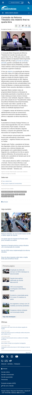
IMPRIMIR (4, 202)
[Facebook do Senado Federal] (3, 356)
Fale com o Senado (7, 386)
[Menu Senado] (3, 3)
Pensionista (4, 379)
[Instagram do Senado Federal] (12, 356)
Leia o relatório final (7, 181)
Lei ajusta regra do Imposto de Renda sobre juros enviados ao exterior (14, 239)
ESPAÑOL (10, 364)
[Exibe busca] (28, 8)
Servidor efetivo (5, 372)
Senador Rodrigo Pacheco (20, 191)
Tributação (22, 194)
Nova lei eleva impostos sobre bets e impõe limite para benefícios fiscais (14, 258)
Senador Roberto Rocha (7, 191)
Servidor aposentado (7, 377)
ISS (2, 194)
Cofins (16, 194)
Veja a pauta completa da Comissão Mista (12, 183)
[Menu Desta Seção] (16, 13)
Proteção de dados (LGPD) (8, 383)
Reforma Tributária (9, 194)
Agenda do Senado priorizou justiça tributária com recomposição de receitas (15, 246)
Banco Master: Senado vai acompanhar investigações (13, 343)
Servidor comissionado (7, 374)
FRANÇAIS (17, 364)
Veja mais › (28, 352)
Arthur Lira (4, 196)
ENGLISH (3, 364)
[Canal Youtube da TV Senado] (16, 356)
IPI (8, 196)
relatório (10, 71)
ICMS (12, 196)
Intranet (4, 368)
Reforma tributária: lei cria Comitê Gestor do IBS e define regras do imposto (16, 234)
